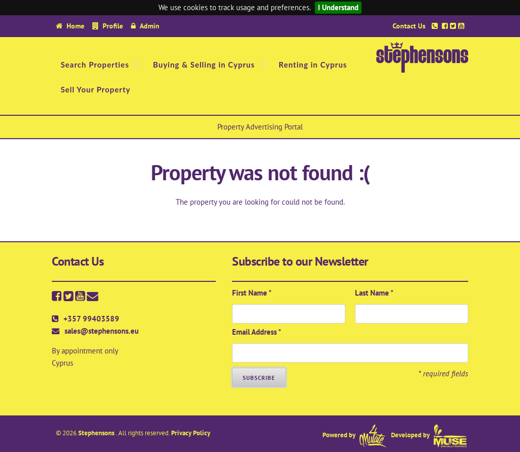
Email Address (256, 332)
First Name (252, 293)
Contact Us (409, 25)
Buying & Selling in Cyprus (204, 64)
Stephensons (97, 433)
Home (75, 25)
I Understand (338, 7)
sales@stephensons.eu (101, 331)
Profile (113, 25)
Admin (149, 25)
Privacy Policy (190, 433)
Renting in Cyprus (313, 64)
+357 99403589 (91, 319)
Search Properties (94, 64)
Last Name (374, 293)
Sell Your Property (95, 89)
